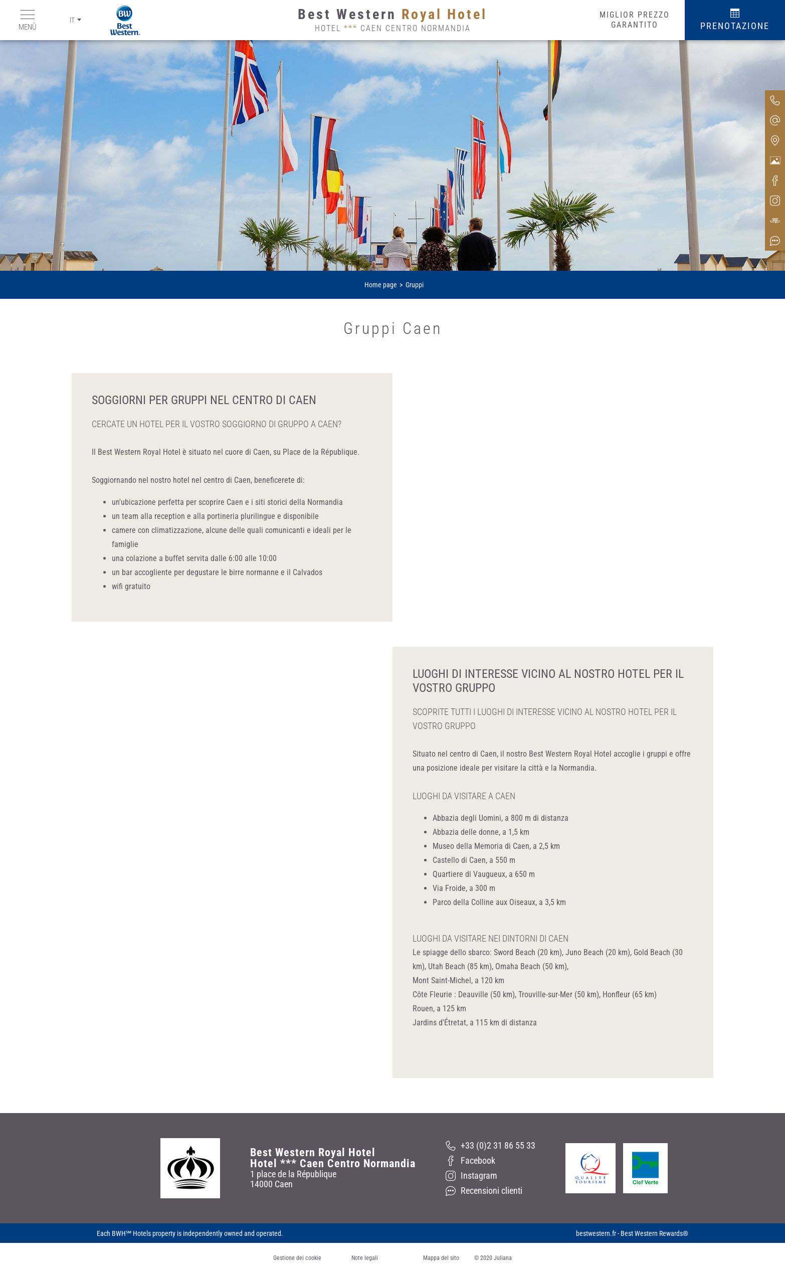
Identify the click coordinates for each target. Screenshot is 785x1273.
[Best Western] (117, 20)
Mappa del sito (441, 1257)
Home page (380, 285)
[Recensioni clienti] (490, 1191)
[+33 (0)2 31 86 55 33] (490, 1146)
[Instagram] (490, 1176)
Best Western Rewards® (654, 1233)
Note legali (364, 1257)
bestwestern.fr (596, 1233)
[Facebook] (490, 1161)
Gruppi (415, 285)
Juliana (503, 1257)
